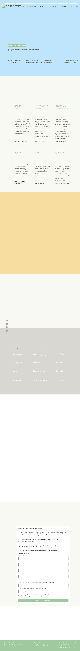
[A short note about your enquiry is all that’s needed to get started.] (43, 585)
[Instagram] (7, 320)
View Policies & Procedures (65, 645)
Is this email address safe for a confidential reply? (32, 588)
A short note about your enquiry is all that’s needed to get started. (36, 582)
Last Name (21, 568)
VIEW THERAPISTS (60, 142)
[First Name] (43, 564)
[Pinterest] (7, 327)
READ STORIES (39, 183)
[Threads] (7, 324)
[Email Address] (43, 576)
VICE (34, 354)
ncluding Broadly (42, 355)
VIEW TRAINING (19, 183)
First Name (21, 562)
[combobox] (43, 558)
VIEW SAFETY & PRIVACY (62, 183)
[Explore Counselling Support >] (17, 45)
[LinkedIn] (7, 331)
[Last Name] (43, 570)
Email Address (22, 574)
